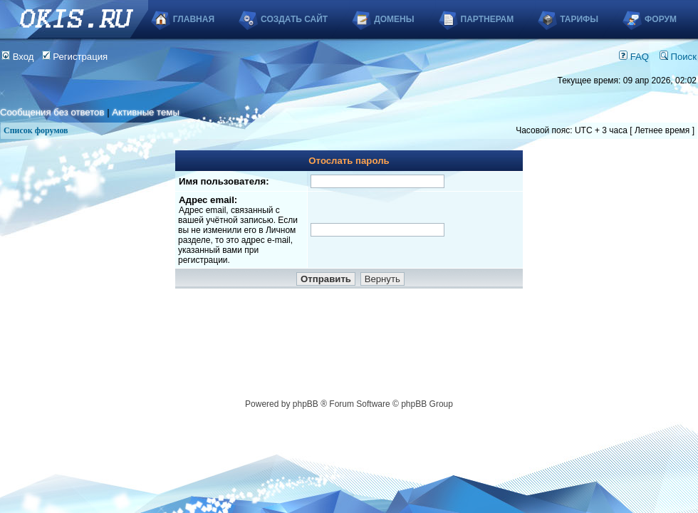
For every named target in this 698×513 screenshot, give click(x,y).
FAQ (634, 56)
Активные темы (145, 112)
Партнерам (487, 19)
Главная (193, 19)
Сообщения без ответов (52, 112)
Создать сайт (294, 19)
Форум (661, 19)
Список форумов (36, 130)
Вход (17, 56)
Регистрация (75, 56)
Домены (394, 19)
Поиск (678, 56)
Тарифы (579, 19)
